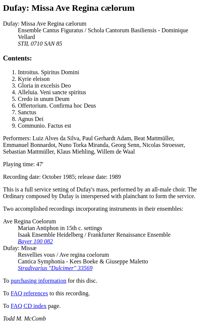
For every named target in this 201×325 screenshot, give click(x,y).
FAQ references (29, 293)
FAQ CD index (29, 306)
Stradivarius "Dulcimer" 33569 (55, 268)
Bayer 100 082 (35, 241)
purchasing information (39, 281)
